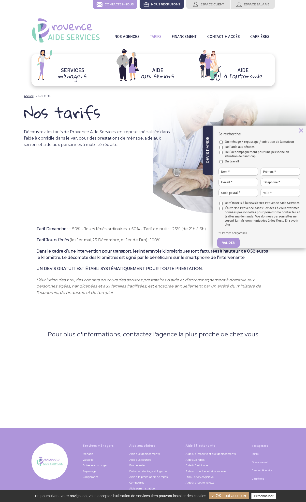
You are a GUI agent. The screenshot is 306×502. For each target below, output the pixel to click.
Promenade (137, 465)
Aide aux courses (140, 459)
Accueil (28, 96)
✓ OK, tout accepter (228, 496)
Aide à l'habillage (197, 465)
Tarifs (255, 454)
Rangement (90, 477)
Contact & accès (261, 470)
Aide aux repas (195, 459)
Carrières (257, 478)
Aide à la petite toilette (200, 482)
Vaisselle (88, 459)
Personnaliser (264, 496)
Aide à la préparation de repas (148, 477)
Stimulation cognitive (200, 477)
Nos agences (259, 445)
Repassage (89, 471)
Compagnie (136, 482)
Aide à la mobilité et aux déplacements (211, 454)
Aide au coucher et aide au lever (206, 471)
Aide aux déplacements (144, 454)
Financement (259, 462)
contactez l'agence (150, 334)
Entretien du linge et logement (149, 471)
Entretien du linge (94, 465)
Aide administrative (142, 488)
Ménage (88, 454)
